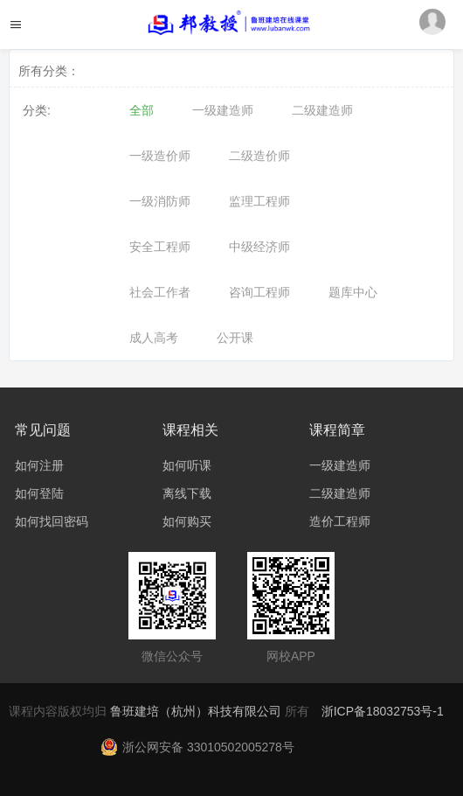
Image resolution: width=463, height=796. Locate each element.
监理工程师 (259, 201)
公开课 (235, 338)
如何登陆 (39, 493)
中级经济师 (259, 247)
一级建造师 (222, 110)
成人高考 (153, 338)
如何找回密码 (51, 521)
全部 (141, 110)
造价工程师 (339, 521)
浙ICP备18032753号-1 (382, 711)
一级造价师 (159, 156)
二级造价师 (259, 156)
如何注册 (39, 465)
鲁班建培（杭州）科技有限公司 (197, 711)
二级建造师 (322, 110)
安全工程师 (159, 247)
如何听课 (186, 465)
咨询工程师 (259, 292)
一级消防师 (159, 201)
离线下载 (186, 493)
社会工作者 (159, 292)
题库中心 (352, 292)
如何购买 (186, 521)
